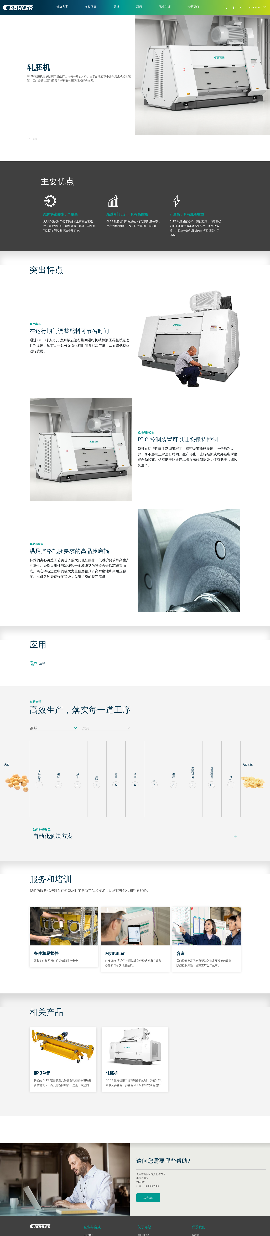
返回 (33, 138)
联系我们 (148, 1197)
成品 (106, 728)
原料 (53, 728)
